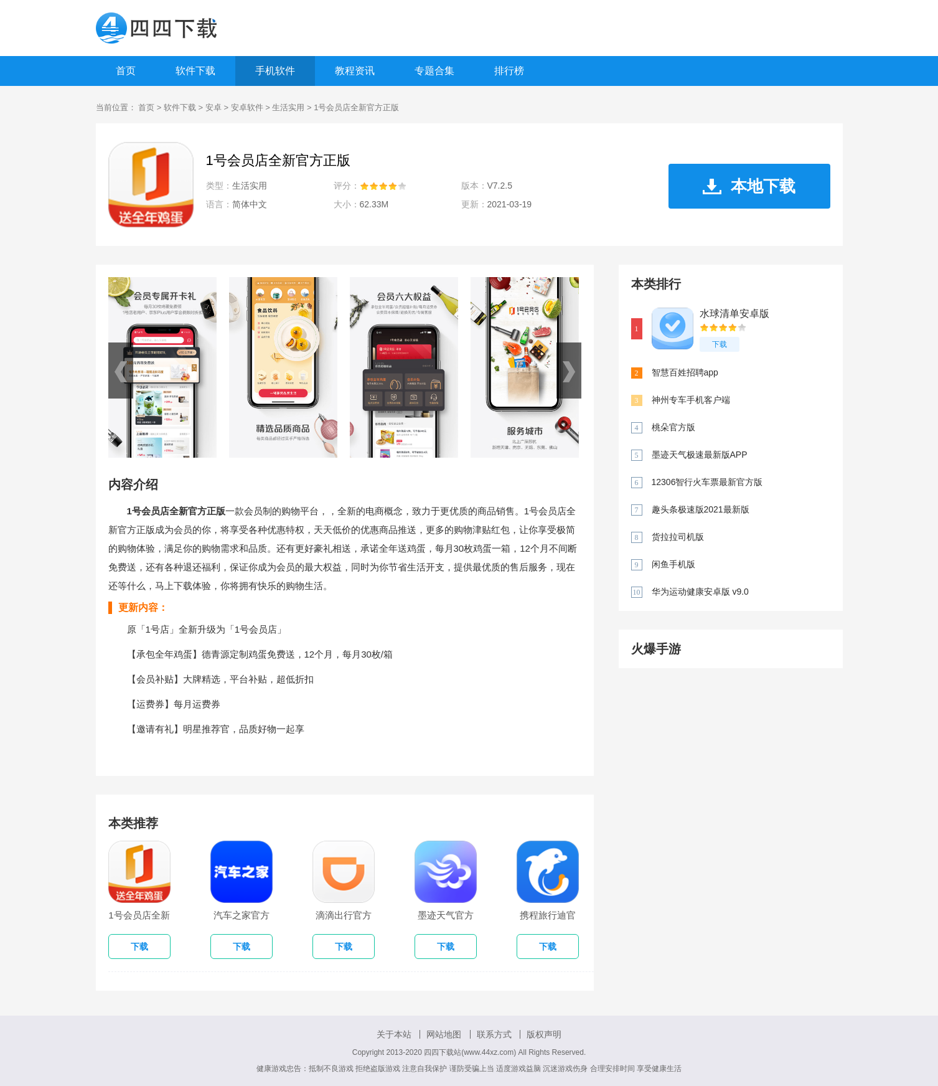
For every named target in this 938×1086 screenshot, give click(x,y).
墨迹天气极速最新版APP (700, 455)
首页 (126, 70)
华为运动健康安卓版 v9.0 (700, 592)
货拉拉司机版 (678, 537)
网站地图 (443, 1034)
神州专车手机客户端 (691, 400)
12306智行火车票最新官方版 (707, 482)
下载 (719, 344)
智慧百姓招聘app (685, 372)
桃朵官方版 (673, 427)
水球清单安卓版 (734, 313)
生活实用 (288, 107)
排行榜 (509, 70)
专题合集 (434, 70)
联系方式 (494, 1034)
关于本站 (394, 1034)
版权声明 (544, 1034)
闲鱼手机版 (673, 564)
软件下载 (195, 70)
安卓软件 (247, 107)
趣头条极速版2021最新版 (700, 509)
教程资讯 (355, 70)
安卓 (213, 107)
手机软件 (275, 70)
